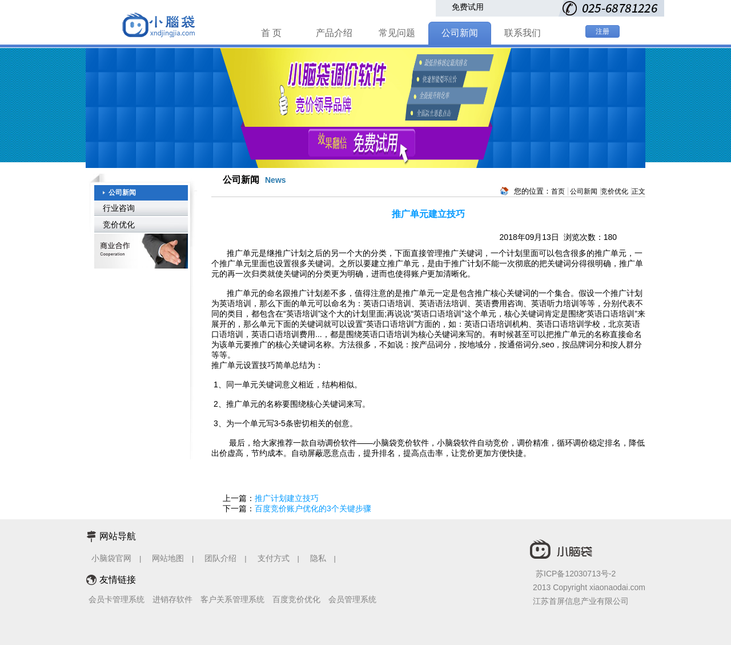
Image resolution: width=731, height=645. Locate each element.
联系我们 (522, 33)
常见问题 (397, 33)
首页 (558, 191)
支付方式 (274, 558)
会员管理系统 (352, 599)
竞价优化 (119, 224)
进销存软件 (172, 599)
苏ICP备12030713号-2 (576, 573)
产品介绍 (334, 33)
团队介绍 (220, 558)
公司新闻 (459, 33)
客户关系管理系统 (232, 599)
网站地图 (168, 558)
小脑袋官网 (111, 558)
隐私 (319, 558)
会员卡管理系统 (116, 599)
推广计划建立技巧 (287, 498)
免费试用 (468, 6)
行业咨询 (119, 208)
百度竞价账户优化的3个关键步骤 (313, 508)
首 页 (271, 33)
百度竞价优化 (296, 599)
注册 (602, 31)
